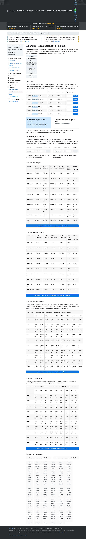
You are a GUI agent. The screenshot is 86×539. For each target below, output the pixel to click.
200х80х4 (69, 514)
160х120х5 (61, 507)
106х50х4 (29, 492)
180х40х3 (61, 510)
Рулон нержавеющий (16, 75)
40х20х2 (45, 464)
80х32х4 (29, 481)
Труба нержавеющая (15, 58)
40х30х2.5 (69, 464)
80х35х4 (37, 481)
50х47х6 (53, 470)
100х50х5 (37, 488)
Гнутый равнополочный (16, 92)
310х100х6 (37, 523)
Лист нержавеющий (15, 73)
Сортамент (31, 56)
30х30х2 (60, 462)
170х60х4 (37, 510)
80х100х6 (69, 483)
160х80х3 (61, 505)
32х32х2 (29, 464)
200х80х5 (29, 516)
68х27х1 (60, 477)
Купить (75, 95)
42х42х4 (53, 466)
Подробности (25, 41)
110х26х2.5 (45, 492)
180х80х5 (53, 512)
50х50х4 (29, 473)
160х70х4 (45, 505)
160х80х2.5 (53, 505)
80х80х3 (45, 483)
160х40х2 (45, 501)
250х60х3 (53, 518)
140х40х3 (69, 497)
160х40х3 (53, 501)
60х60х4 (68, 475)
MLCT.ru (11, 528)
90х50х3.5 (30, 486)
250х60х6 (29, 520)
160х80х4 (69, 505)
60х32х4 (29, 475)
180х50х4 (29, 512)
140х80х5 (69, 499)
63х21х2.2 (45, 477)
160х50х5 (37, 503)
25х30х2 (37, 462)
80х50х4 (60, 481)
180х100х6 (30, 514)
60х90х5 (37, 477)
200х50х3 (53, 514)
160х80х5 (29, 507)
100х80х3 (69, 488)
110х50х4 (53, 492)
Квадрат (12, 78)
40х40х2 (29, 466)
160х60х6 (37, 505)
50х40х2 (68, 468)
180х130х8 (37, 514)
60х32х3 (68, 473)
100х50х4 (29, 488)
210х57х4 (37, 518)
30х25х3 (53, 462)
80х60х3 (68, 481)
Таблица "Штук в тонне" (31, 72)
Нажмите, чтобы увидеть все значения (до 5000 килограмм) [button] (52, 295)
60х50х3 (53, 475)
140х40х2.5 (61, 497)
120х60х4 (61, 494)
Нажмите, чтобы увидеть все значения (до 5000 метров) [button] (52, 226)
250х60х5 (69, 518)
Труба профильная (14, 68)
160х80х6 (37, 507)
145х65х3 (29, 501)
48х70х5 (37, 468)
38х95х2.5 (37, 464)
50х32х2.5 (61, 468)
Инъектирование (52, 11)
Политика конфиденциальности (18, 535)
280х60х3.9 (53, 520)
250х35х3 (45, 518)
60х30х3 (53, 473)
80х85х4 (60, 483)
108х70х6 (37, 492)
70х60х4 (53, 479)
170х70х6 (53, 510)
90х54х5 (37, 486)
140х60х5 (37, 499)
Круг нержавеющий (15, 80)
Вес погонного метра (31, 62)
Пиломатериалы (63, 11)
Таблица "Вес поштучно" (31, 69)
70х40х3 (29, 479)
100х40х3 (61, 486)
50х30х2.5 (53, 468)
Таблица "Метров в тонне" (31, 65)
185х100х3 (45, 514)
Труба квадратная (14, 70)
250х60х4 (61, 518)
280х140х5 (61, 520)
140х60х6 (45, 499)
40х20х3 (53, 464)
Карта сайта (63, 532)
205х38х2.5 (68, 516)
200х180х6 (61, 516)
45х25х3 (68, 466)
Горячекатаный (13, 89)
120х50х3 (37, 494)
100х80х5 (37, 490)
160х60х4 (69, 503)
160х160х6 (30, 510)
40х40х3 (45, 466)
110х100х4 (69, 492)
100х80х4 (29, 490)
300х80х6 (69, 520)
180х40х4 (69, 510)
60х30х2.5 (45, 473)
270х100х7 (45, 520)
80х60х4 (29, 483)
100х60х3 (53, 488)
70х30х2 (68, 477)
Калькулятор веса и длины (31, 59)
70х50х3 (37, 479)
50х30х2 (45, 468)
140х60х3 (29, 499)
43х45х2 (60, 466)
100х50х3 (69, 486)
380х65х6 (45, 523)
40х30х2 (60, 464)
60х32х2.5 (61, 473)
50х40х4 (45, 470)
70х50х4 (45, 479)
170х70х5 (45, 510)
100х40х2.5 (53, 486)
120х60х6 (29, 497)
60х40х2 (37, 475)
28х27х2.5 (45, 462)
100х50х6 (45, 488)
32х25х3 (68, 462)
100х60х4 (61, 488)
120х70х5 (37, 497)
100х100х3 (45, 490)
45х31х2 (29, 468)
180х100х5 (69, 512)
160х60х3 (61, 503)
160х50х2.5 (68, 501)
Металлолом (30, 11)
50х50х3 (68, 470)
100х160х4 (61, 490)
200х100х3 (45, 516)
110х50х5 (61, 492)
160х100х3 (45, 507)
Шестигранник (14, 82)
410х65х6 (61, 523)
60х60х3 (60, 475)
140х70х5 (53, 499)
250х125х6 (37, 520)
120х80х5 (53, 497)
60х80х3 (29, 477)
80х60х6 (37, 483)
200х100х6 (53, 516)
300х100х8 (30, 523)
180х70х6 (37, 512)
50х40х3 (37, 470)
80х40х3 (53, 481)
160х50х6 (45, 503)
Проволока (13, 85)
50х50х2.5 (61, 470)
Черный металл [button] (40, 11)
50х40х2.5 (30, 470)
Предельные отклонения (31, 76)
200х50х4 (61, 514)
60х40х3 (45, 475)
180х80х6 (61, 512)
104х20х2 (69, 490)
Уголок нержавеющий (16, 99)
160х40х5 (61, 501)
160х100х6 (53, 507)
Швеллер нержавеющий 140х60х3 (38, 458)
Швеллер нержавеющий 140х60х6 (66, 458)
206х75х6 (29, 518)
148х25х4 (37, 501)
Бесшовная (12, 60)
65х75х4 (53, 477)
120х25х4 (29, 494)
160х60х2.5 (53, 503)
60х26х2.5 (37, 473)
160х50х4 (29, 503)
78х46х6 (60, 479)
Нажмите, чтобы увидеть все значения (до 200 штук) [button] (52, 372)
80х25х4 (68, 479)
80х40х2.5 (45, 481)
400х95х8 (53, 523)
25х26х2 (29, 462)
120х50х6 (53, 494)
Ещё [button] (70, 11)
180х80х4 (45, 512)
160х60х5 (29, 505)
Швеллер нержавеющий (14, 87)
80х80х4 (53, 483)
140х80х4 (61, 499)
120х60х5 (69, 494)
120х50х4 (45, 494)
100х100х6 (53, 490)
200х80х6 (37, 516)
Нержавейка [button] (20, 11)
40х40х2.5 (37, 466)
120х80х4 (45, 497)
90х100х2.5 (45, 486)
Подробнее (56, 41)
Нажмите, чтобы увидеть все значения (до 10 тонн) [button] (52, 448)
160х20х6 (69, 507)
